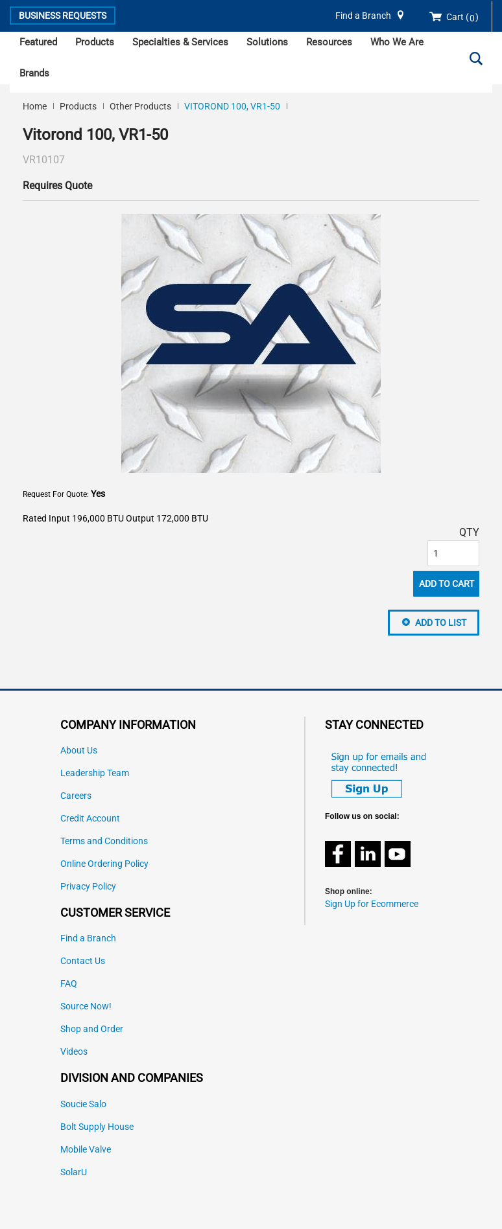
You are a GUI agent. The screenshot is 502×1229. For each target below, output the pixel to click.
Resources (329, 42)
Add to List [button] (440, 622)
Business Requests (62, 15)
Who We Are (397, 42)
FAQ (68, 984)
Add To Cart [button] (446, 584)
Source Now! (86, 1006)
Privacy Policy (88, 886)
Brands (34, 73)
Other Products (140, 106)
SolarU (73, 1172)
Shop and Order (91, 1029)
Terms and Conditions (104, 841)
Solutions (267, 42)
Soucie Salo (83, 1104)
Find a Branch (363, 15)
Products (94, 42)
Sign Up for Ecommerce (371, 904)
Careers (75, 796)
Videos (74, 1052)
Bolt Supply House (97, 1127)
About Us (78, 750)
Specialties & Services (180, 42)
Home (35, 106)
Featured (38, 42)
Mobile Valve (85, 1149)
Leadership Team (94, 773)
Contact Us (82, 961)
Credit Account (90, 818)
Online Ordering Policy (104, 864)
